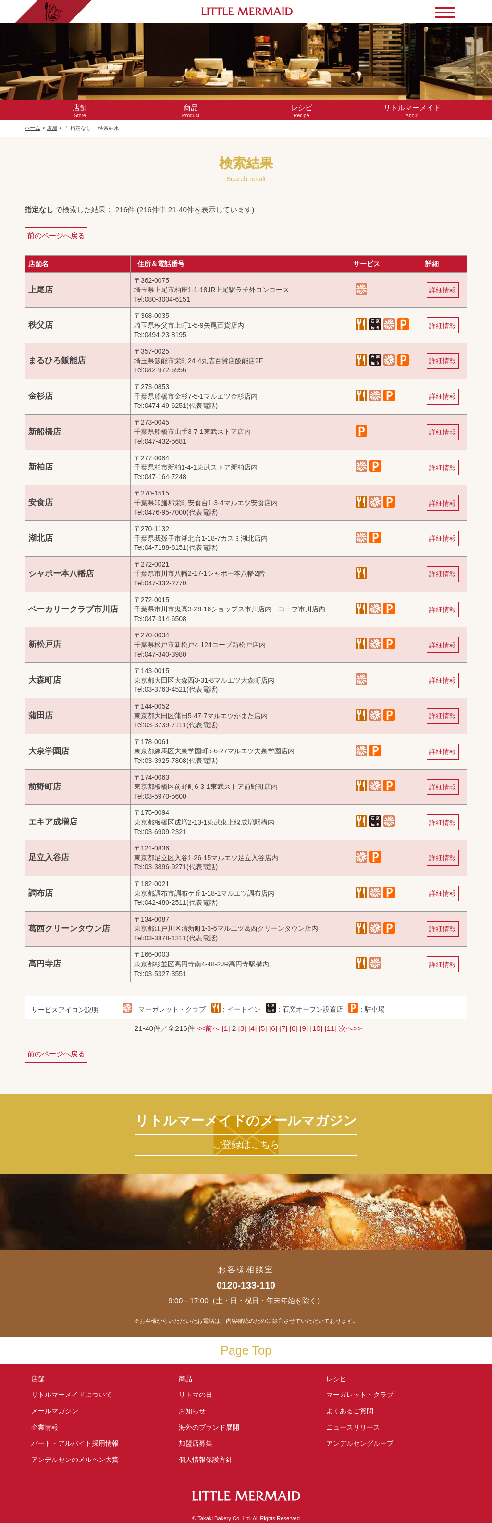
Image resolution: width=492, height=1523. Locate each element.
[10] (316, 1028)
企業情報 (44, 1427)
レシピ (339, 1379)
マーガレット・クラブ (360, 1394)
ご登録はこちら (246, 1144)
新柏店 (40, 466)
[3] (242, 1028)
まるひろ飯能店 (57, 360)
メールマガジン (54, 1411)
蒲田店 (40, 715)
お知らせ (192, 1411)
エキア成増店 (52, 821)
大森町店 (44, 680)
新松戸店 (44, 644)
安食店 (40, 502)
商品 (185, 1379)
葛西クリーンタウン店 (69, 928)
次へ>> (350, 1028)
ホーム (32, 128)
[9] (304, 1028)
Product (190, 110)
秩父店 (40, 325)
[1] (225, 1028)
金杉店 (40, 396)
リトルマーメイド (71, 1394)
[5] (262, 1028)
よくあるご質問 (349, 1411)
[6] (273, 1028)
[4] (252, 1028)
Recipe (301, 110)
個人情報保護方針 (206, 1459)
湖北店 (40, 538)
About (412, 110)
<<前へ (208, 1028)
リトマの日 (195, 1394)
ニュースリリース (353, 1427)
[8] (294, 1028)
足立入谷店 (48, 857)
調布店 (40, 893)
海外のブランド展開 (209, 1427)
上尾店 (40, 289)
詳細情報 (442, 290)
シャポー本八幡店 (61, 573)
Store (80, 110)
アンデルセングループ (363, 1443)
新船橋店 (44, 431)
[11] (330, 1028)
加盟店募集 (199, 1443)
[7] (283, 1028)
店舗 (52, 128)
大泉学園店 (48, 751)
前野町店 (44, 786)
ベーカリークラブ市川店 (73, 609)
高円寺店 (44, 963)
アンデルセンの (75, 1459)
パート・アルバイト (75, 1443)
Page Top (246, 1350)
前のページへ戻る (56, 235)
